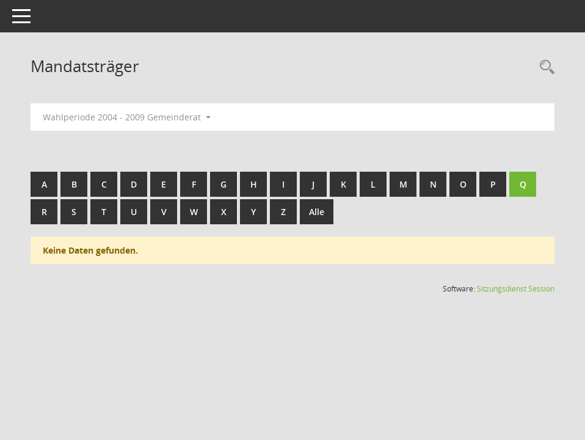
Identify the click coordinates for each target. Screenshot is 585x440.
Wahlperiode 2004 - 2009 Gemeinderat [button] (127, 117)
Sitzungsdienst (515, 289)
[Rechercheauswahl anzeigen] (544, 67)
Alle (316, 212)
